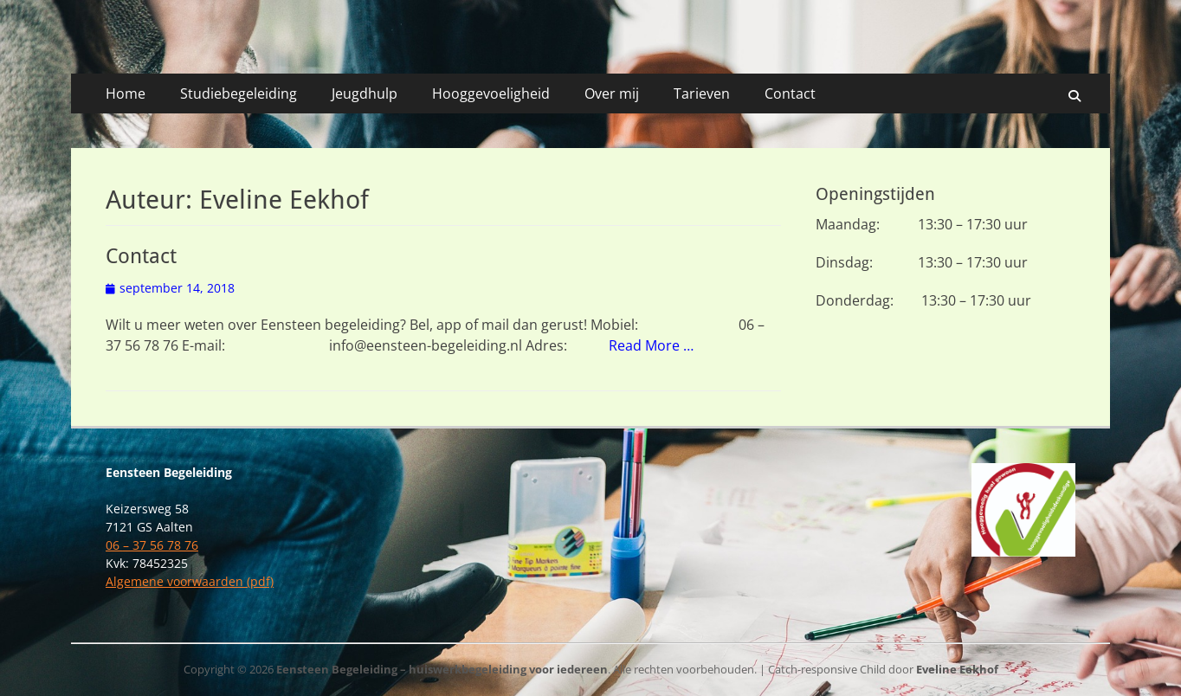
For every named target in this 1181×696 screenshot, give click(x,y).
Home (125, 93)
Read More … (651, 345)
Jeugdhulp (364, 93)
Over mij (611, 93)
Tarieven (702, 93)
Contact (790, 93)
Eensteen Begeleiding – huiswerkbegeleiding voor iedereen (442, 669)
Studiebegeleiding (238, 93)
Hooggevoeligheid (491, 93)
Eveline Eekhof (957, 669)
